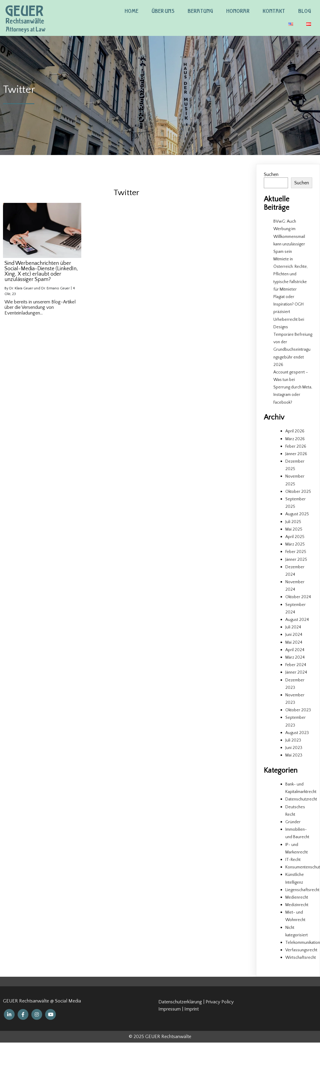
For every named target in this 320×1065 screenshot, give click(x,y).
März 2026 (295, 439)
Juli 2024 (293, 627)
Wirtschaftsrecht (300, 957)
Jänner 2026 (296, 454)
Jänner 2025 (296, 559)
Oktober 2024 (298, 597)
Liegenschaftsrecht (302, 890)
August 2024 (297, 619)
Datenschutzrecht (301, 799)
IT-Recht (293, 859)
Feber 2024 (295, 665)
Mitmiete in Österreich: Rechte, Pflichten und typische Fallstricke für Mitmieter (290, 274)
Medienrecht (296, 897)
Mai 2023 (293, 755)
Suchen (271, 174)
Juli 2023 (293, 740)
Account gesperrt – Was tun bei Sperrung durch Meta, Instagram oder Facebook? (292, 387)
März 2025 (295, 544)
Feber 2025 (295, 551)
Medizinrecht (296, 905)
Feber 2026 (295, 446)
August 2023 (297, 732)
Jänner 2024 (296, 672)
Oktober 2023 (298, 710)
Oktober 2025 (298, 491)
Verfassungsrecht (301, 950)
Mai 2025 (293, 529)
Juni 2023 (293, 747)
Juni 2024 (293, 634)
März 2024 (295, 657)
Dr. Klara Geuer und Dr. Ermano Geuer (39, 288)
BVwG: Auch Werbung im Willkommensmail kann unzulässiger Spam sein (289, 236)
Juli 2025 (293, 521)
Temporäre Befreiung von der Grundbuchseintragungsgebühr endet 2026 (292, 349)
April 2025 (294, 536)
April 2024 (294, 650)
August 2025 (297, 514)
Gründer (293, 822)
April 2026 (294, 431)
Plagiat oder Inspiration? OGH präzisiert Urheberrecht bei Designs (288, 311)
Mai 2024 (293, 642)
